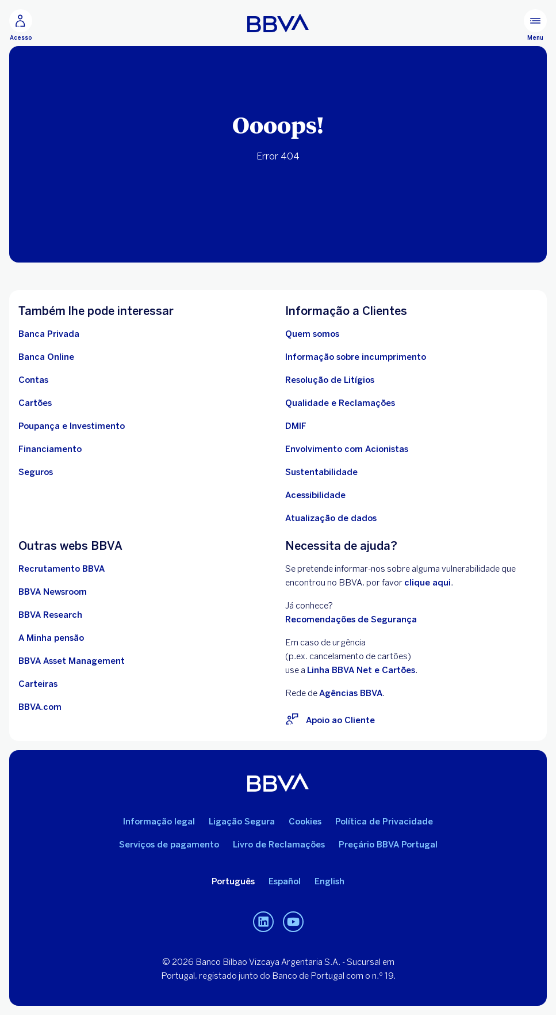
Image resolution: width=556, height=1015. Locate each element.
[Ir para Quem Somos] (312, 334)
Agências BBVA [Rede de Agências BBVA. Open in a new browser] (350, 693)
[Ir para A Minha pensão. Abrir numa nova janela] (51, 638)
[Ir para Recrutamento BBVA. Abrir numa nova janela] (61, 569)
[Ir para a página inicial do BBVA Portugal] (278, 23)
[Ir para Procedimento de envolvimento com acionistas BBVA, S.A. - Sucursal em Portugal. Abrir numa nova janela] (346, 449)
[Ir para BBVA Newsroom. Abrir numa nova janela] (52, 592)
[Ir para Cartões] (35, 403)
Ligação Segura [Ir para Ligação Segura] (242, 821)
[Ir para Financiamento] (50, 449)
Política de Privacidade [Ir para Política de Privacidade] (384, 821)
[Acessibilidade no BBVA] (315, 495)
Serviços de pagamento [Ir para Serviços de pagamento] (169, 844)
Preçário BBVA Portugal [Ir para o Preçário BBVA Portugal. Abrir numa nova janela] (388, 844)
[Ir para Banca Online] (46, 357)
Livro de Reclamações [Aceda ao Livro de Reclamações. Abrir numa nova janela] (279, 844)
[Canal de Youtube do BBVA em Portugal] (293, 921)
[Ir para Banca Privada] (48, 334)
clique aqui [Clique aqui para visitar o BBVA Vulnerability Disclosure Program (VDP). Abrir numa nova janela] (427, 582)
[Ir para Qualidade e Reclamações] (340, 403)
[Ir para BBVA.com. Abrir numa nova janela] (40, 707)
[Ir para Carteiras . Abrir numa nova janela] (37, 684)
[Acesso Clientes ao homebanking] (20, 25)
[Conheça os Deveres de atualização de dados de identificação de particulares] (331, 518)
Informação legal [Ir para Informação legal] (159, 821)
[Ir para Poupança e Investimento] (71, 426)
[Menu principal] (535, 25)
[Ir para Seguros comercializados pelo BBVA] (35, 472)
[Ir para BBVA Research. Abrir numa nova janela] (50, 615)
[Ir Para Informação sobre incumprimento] (355, 357)
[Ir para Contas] (33, 380)
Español (285, 881)
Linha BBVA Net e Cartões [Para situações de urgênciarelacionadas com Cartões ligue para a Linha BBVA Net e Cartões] (361, 670)
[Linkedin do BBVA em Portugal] (263, 921)
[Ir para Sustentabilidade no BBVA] (321, 472)
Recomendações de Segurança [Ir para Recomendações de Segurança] (351, 619)
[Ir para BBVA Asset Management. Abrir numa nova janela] (71, 661)
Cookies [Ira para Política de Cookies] (305, 821)
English (329, 881)
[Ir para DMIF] (295, 426)
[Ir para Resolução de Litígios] (329, 380)
